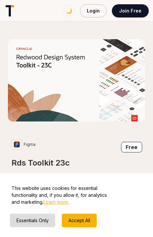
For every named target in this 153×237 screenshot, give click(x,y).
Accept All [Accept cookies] (79, 220)
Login (93, 10)
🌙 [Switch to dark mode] (69, 11)
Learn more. (56, 202)
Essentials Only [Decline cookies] (32, 220)
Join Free (130, 10)
